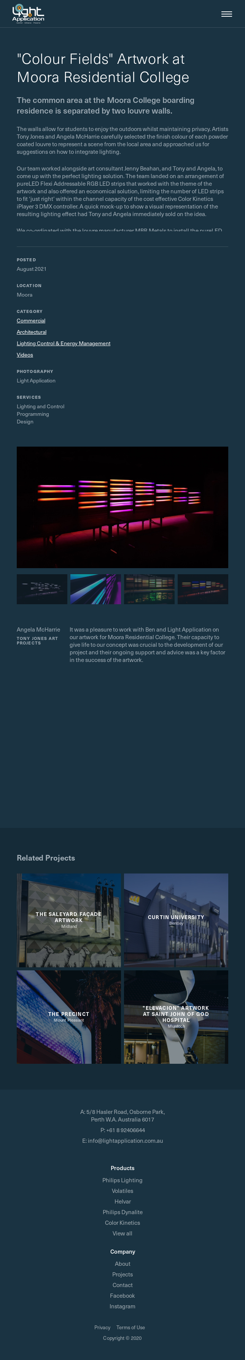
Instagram (122, 1306)
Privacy (102, 1327)
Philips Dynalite (123, 1212)
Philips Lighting (122, 1180)
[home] (28, 14)
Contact (123, 1285)
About (122, 1263)
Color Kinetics (122, 1222)
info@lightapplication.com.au (125, 1140)
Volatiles (122, 1190)
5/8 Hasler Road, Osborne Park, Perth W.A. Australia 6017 (125, 1115)
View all (122, 1233)
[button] (224, 14)
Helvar (123, 1201)
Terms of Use (130, 1327)
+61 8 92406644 (125, 1130)
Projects (122, 1274)
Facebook (122, 1295)
